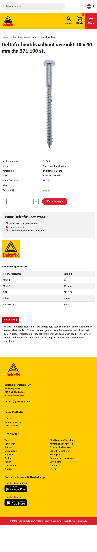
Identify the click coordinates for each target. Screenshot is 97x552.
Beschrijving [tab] (10, 319)
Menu (91, 20)
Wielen (8, 468)
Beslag (7, 458)
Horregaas (55, 454)
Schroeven (9, 443)
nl (90, 6)
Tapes (7, 440)
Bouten (8, 447)
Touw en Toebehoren (60, 447)
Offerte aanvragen (55, 201)
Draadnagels (10, 450)
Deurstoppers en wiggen (62, 458)
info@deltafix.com (14, 395)
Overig (53, 468)
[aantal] (20, 201)
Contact (8, 418)
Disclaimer (57, 521)
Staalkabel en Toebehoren (63, 440)
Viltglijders (55, 461)
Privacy (66, 521)
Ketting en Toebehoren (61, 443)
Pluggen (8, 454)
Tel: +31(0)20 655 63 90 (17, 401)
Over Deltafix (11, 425)
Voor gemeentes (12, 422)
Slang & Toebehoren (60, 450)
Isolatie (53, 465)
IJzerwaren (10, 465)
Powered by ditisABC (78, 521)
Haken (7, 461)
